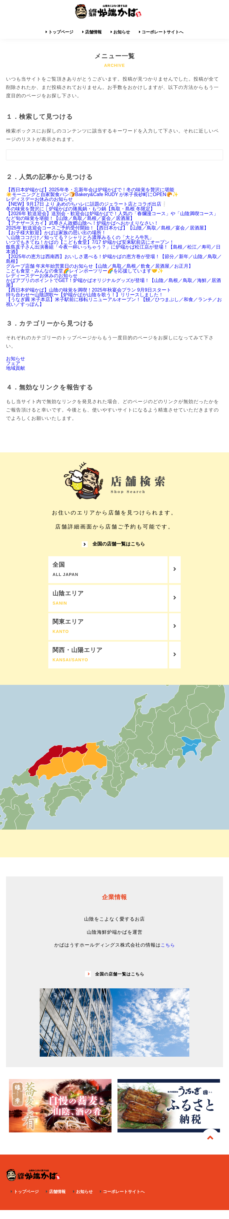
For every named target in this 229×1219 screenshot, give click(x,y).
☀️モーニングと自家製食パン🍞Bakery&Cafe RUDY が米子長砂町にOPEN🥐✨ (92, 194)
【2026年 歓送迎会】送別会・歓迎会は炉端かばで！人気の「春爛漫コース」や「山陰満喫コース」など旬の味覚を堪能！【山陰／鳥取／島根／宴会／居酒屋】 (112, 216)
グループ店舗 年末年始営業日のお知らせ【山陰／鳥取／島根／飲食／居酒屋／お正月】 (99, 266)
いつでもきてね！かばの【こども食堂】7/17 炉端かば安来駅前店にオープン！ (90, 242)
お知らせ (15, 358)
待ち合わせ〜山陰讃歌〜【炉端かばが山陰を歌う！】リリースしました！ (84, 294)
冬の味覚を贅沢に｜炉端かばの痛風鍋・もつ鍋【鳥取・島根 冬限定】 (80, 208)
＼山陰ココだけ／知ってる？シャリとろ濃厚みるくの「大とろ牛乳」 (80, 237)
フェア (13, 363)
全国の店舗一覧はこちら (113, 547)
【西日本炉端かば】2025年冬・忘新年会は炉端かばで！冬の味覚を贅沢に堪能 (90, 189)
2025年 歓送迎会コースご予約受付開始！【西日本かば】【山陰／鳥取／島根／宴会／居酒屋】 (107, 227)
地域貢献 (15, 368)
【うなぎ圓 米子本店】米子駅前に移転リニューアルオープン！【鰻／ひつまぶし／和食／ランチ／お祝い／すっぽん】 (114, 302)
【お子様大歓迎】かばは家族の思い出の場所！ (56, 232)
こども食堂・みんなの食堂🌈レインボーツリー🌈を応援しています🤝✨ (84, 270)
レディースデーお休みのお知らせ (42, 275)
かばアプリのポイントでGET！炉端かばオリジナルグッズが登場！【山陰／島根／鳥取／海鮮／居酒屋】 (113, 283)
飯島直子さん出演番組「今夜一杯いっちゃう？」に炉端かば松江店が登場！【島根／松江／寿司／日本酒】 (113, 249)
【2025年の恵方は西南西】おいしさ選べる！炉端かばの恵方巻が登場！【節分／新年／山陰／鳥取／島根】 (114, 259)
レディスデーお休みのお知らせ (39, 199)
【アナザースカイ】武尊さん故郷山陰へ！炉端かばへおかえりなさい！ (82, 223)
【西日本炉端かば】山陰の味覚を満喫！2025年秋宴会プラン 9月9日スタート (88, 289)
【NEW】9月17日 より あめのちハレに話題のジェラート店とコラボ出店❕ (86, 203)
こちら (167, 953)
